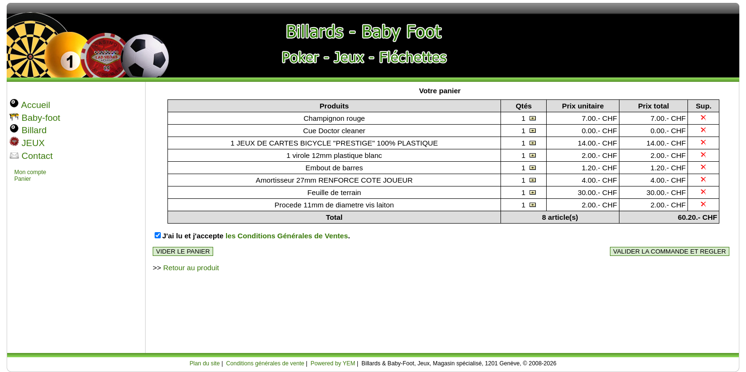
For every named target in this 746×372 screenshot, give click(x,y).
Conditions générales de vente (265, 363)
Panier (22, 179)
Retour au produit (191, 268)
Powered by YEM (333, 363)
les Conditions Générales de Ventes (287, 236)
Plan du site (204, 363)
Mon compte (30, 172)
